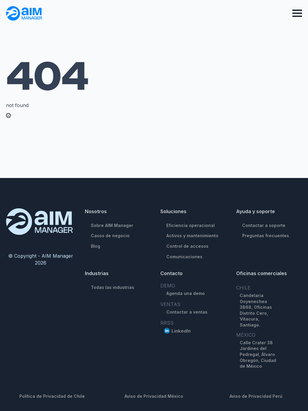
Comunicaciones (184, 256)
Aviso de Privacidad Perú (255, 396)
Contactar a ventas (187, 311)
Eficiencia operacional (190, 225)
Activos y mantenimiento (192, 235)
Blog (95, 246)
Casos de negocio (110, 235)
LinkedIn (181, 331)
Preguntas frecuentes (265, 235)
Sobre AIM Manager (112, 225)
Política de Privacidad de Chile (52, 396)
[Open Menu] (297, 13)
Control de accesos (187, 246)
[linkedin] (167, 331)
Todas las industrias (112, 287)
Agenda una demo (185, 293)
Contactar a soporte (263, 225)
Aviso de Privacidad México (154, 396)
